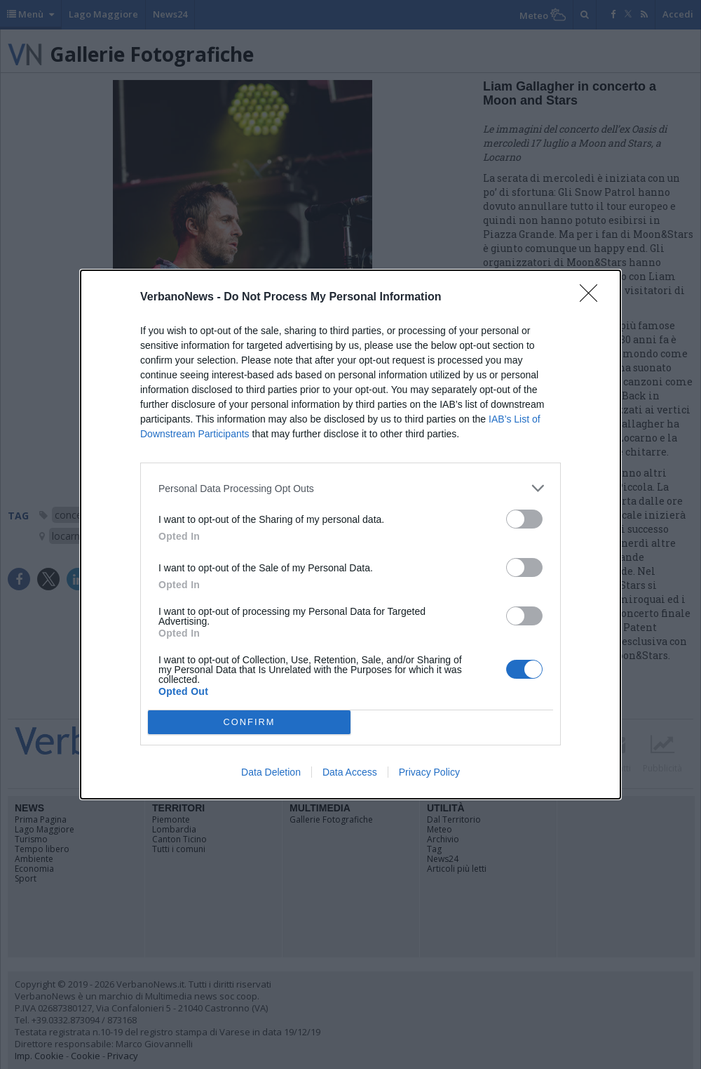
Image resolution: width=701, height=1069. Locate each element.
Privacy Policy (429, 772)
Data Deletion (271, 772)
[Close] (593, 297)
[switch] (524, 519)
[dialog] (350, 534)
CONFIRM (249, 722)
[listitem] (350, 488)
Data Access (349, 772)
